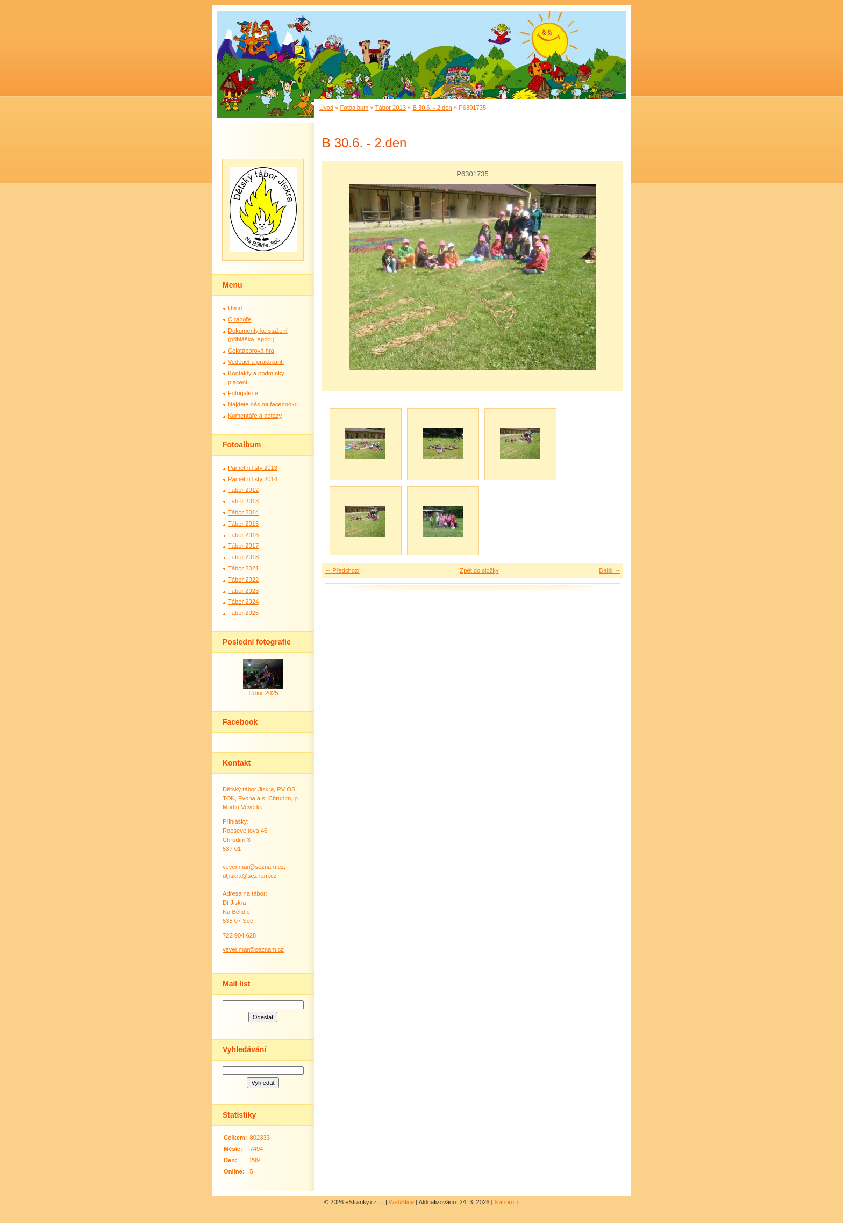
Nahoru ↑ (507, 1202)
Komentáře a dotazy (255, 415)
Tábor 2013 (390, 107)
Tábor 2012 (243, 490)
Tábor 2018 (243, 557)
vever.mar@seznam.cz (253, 949)
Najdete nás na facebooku (263, 404)
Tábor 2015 (243, 523)
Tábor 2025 (243, 613)
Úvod (326, 107)
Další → (609, 570)
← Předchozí (342, 570)
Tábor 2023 (243, 591)
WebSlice (401, 1202)
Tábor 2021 (243, 568)
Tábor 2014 (243, 512)
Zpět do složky (479, 570)
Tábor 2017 (243, 545)
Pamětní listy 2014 (252, 479)
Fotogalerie (243, 393)
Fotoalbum (354, 107)
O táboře (240, 319)
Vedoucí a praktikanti (256, 362)
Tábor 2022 (243, 579)
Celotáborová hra (251, 350)
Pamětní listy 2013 (252, 467)
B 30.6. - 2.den (432, 107)
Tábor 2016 (243, 535)
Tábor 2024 (243, 601)
